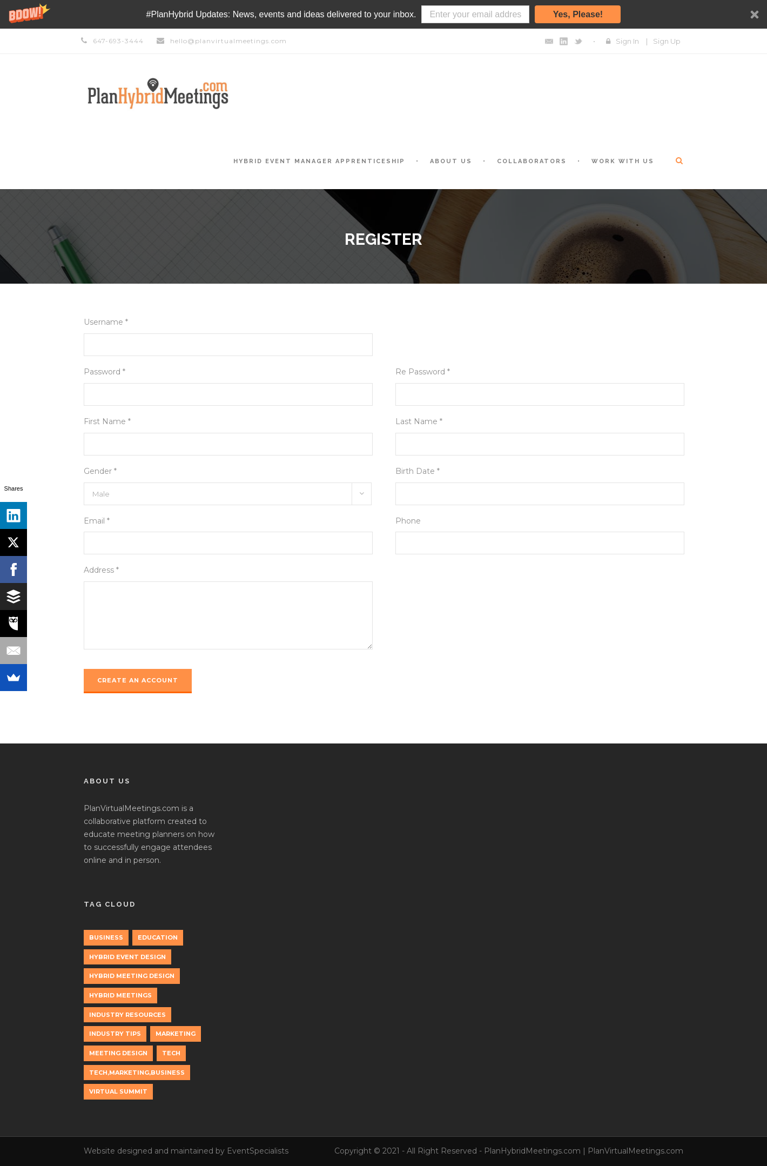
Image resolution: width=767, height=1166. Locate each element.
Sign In (627, 41)
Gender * (100, 471)
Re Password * (422, 372)
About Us (451, 161)
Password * (104, 372)
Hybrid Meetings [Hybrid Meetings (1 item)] (120, 995)
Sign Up (667, 41)
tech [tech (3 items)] (171, 1053)
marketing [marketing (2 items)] (176, 1033)
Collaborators (532, 161)
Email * (97, 521)
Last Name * (418, 421)
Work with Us (622, 161)
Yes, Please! (578, 14)
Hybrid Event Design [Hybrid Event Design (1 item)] (127, 957)
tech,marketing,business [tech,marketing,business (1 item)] (137, 1072)
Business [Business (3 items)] (106, 937)
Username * (106, 322)
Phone (408, 521)
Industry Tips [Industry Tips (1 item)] (115, 1033)
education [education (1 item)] (158, 937)
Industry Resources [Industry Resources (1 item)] (127, 1014)
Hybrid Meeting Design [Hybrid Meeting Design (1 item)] (131, 976)
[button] (383, 14)
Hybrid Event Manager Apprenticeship (319, 161)
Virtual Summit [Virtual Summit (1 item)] (118, 1091)
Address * (101, 570)
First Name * (107, 421)
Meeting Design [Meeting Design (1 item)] (118, 1053)
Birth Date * (417, 471)
